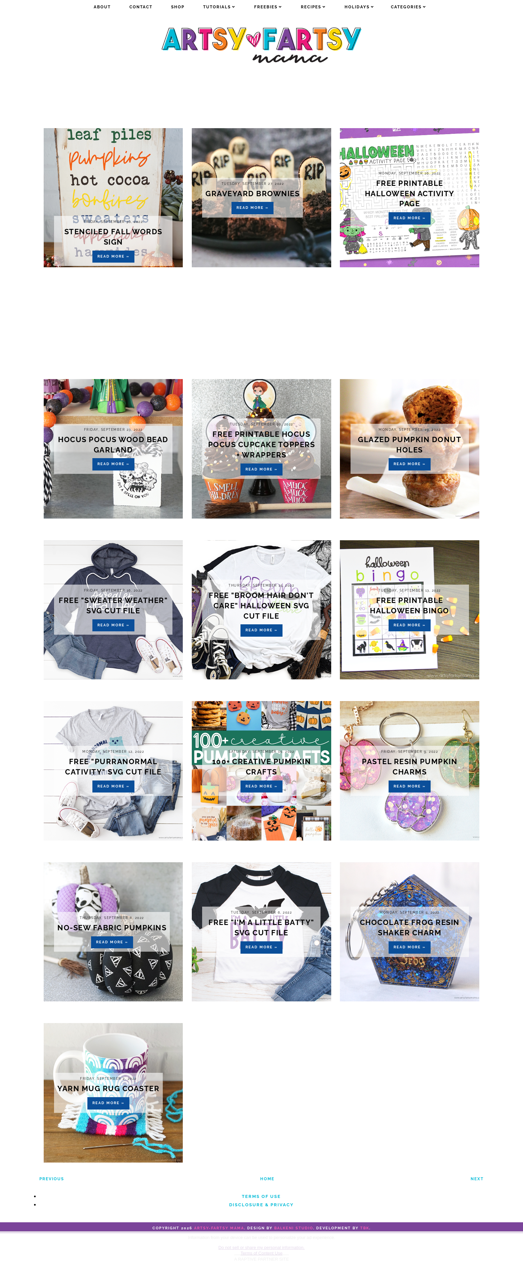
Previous (51, 1179)
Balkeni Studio (293, 1228)
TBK (364, 1228)
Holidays (357, 7)
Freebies (266, 7)
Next (477, 1179)
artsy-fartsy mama (219, 1228)
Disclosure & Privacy (261, 1204)
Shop (177, 7)
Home (267, 1179)
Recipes (311, 7)
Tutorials (217, 7)
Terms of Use (261, 1196)
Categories (406, 7)
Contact (140, 7)
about (102, 7)
